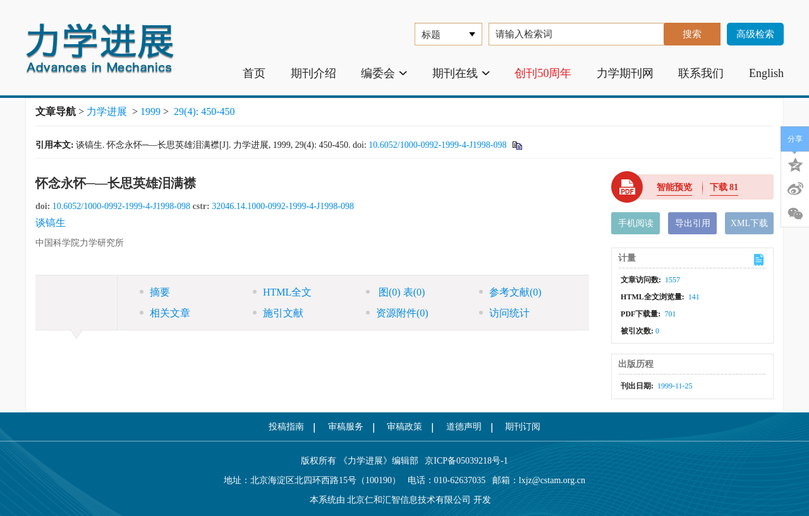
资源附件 (397, 313)
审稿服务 (345, 426)
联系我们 (701, 73)
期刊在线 (461, 73)
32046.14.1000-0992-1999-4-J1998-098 (283, 206)
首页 (254, 73)
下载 (724, 187)
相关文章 (165, 313)
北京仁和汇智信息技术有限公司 (409, 500)
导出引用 (692, 223)
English (766, 73)
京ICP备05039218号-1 (463, 460)
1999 (150, 111)
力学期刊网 (625, 73)
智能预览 (674, 187)
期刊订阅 (522, 426)
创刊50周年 (542, 73)
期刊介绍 (313, 73)
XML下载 (749, 223)
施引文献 (278, 313)
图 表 (395, 292)
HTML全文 (282, 292)
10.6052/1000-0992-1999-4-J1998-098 (437, 145)
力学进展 (107, 111)
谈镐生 (50, 222)
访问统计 (504, 313)
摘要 (155, 292)
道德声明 (464, 426)
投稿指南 (286, 426)
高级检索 (755, 34)
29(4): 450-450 (204, 111)
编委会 (384, 73)
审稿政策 (404, 426)
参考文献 (510, 292)
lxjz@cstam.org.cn (552, 480)
